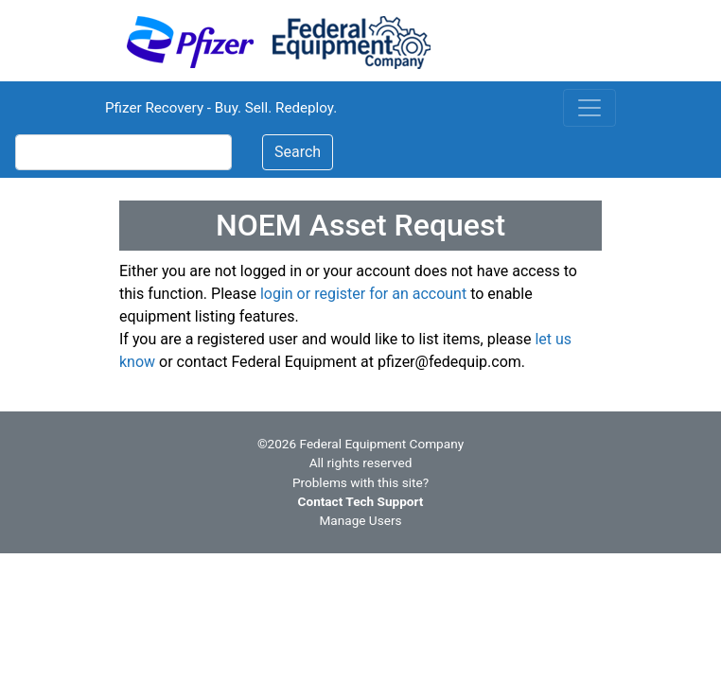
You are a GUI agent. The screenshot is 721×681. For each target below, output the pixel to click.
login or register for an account (363, 294)
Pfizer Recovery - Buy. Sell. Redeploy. (221, 107)
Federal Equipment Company (382, 443)
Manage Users (360, 520)
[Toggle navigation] (589, 108)
